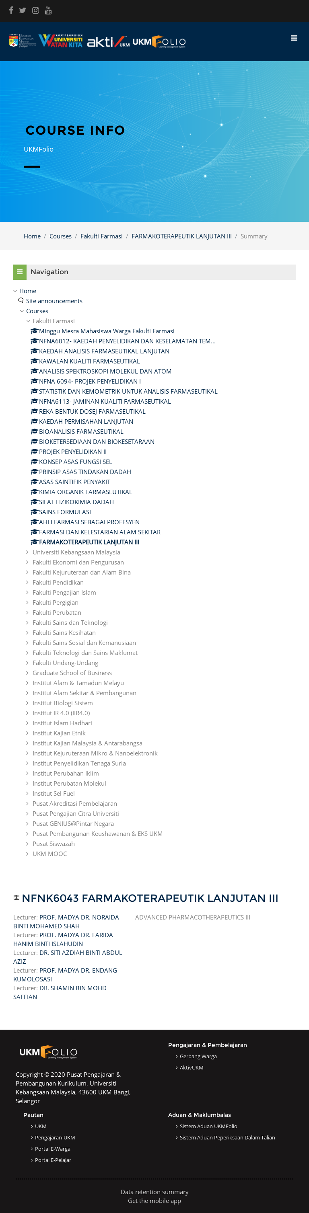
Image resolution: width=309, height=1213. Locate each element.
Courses (60, 236)
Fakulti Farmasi (101, 236)
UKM (41, 1126)
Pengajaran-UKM (55, 1137)
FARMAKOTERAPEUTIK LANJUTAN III (182, 236)
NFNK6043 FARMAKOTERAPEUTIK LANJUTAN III (150, 898)
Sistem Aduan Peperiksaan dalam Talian (227, 1137)
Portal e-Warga (52, 1148)
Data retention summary (155, 1192)
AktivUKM (192, 1067)
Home (32, 236)
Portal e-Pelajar (53, 1160)
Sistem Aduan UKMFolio (208, 1126)
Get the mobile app (154, 1201)
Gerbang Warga (198, 1056)
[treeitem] (154, 572)
